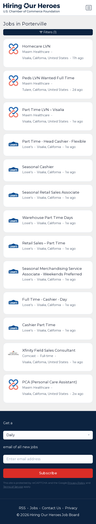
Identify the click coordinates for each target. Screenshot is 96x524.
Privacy (71, 508)
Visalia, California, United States (45, 58)
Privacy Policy (76, 482)
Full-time (46, 356)
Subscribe (48, 473)
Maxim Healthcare (36, 52)
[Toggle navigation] (89, 8)
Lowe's (27, 147)
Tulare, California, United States (45, 90)
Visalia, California (49, 147)
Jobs (34, 508)
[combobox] (48, 435)
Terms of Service (13, 486)
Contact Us (51, 508)
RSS (22, 508)
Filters (48, 32)
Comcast (29, 356)
